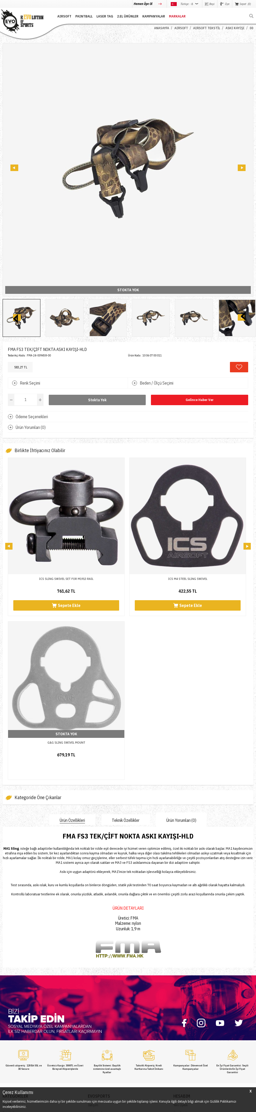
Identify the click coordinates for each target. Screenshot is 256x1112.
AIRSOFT (64, 16)
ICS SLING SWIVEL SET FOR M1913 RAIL (66, 579)
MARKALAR (177, 16)
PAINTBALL (84, 16)
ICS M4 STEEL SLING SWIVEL (187, 579)
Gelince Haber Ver (200, 400)
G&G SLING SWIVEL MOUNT (66, 742)
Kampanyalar (153, 16)
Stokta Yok (97, 400)
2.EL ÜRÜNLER (127, 16)
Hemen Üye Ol (143, 4)
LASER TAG (104, 16)
